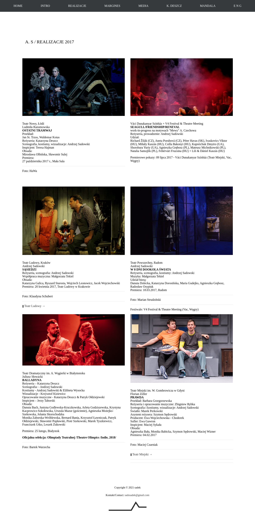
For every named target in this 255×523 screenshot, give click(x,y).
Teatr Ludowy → (34, 306)
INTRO (45, 5)
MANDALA (208, 5)
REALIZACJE (77, 5)
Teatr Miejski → (141, 454)
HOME (18, 5)
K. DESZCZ (174, 5)
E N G (238, 5)
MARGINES (112, 5)
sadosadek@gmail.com (137, 495)
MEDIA (143, 5)
